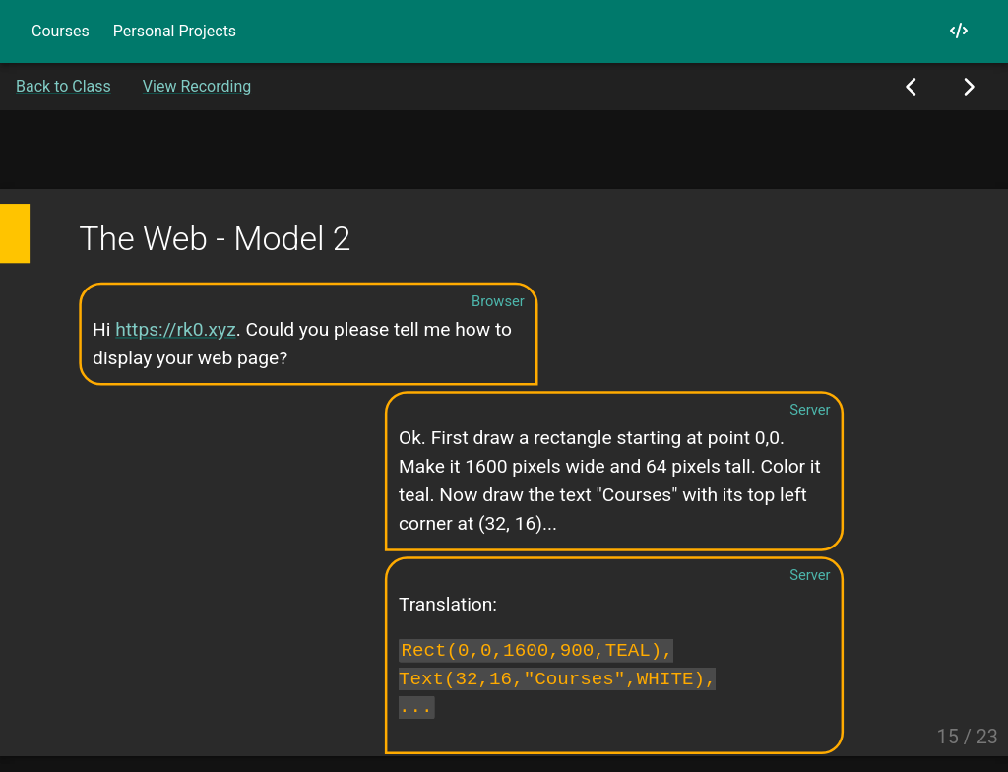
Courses (61, 31)
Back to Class (63, 86)
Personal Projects (174, 31)
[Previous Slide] (912, 86)
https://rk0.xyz (175, 329)
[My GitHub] (958, 31)
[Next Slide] (968, 86)
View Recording (197, 86)
